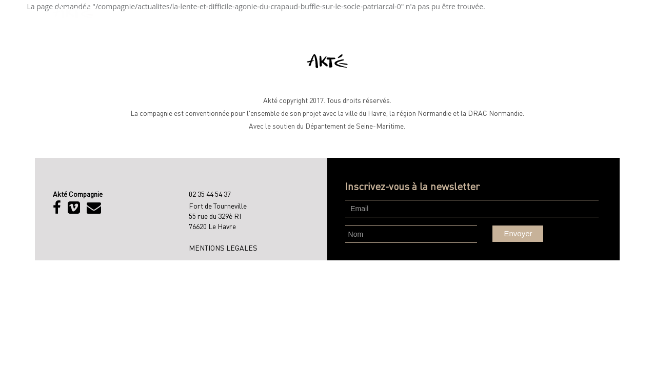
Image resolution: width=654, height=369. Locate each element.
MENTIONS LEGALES (223, 247)
